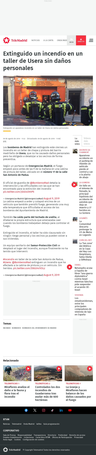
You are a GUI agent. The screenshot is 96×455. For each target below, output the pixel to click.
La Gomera (84, 183)
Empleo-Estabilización (12, 437)
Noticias (36, 40)
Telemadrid (16, 424)
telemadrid (11, 449)
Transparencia (40, 435)
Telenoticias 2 (42, 383)
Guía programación (51, 424)
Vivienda (79, 295)
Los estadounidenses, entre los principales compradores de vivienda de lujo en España (84, 306)
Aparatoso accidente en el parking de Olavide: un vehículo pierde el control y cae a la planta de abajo (75, 151)
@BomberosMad (39, 183)
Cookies (17, 440)
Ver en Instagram (43, 410)
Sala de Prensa (9, 435)
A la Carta (48, 40)
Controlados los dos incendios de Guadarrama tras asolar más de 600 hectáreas (48, 373)
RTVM (6, 419)
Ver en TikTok (52, 411)
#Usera (7, 262)
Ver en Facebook (26, 411)
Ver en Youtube (69, 410)
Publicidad (62, 435)
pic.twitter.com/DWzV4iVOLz (29, 268)
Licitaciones (29, 437)
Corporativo (11, 430)
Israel (78, 265)
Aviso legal (7, 440)
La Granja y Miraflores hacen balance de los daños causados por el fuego (79, 373)
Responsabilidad (25, 435)
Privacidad (78, 437)
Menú (91, 40)
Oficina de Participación (62, 437)
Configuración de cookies (33, 440)
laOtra (38, 424)
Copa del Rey (85, 240)
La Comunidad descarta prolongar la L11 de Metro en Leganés (75, 219)
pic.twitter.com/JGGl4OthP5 (18, 192)
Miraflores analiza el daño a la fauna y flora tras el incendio (17, 373)
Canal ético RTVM (43, 437)
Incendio (7, 328)
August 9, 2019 (52, 198)
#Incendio (8, 259)
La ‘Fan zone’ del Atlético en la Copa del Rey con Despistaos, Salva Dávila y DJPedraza (75, 241)
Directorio (52, 435)
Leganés (83, 218)
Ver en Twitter (34, 411)
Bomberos (16, 328)
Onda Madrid (63, 40)
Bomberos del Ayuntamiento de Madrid (39, 328)
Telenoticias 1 (11, 383)
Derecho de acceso (77, 435)
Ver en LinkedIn (61, 410)
